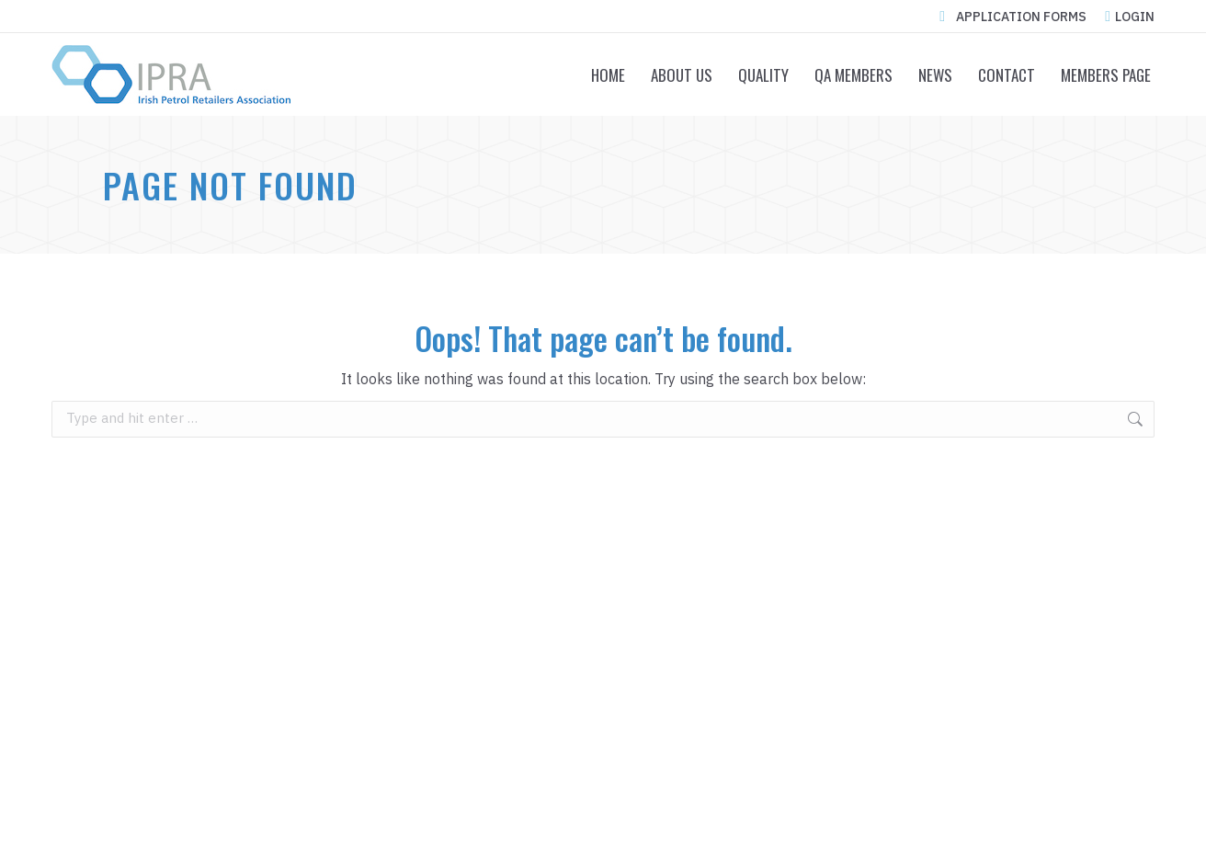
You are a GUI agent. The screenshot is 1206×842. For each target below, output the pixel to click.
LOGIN (1130, 16)
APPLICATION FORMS (1010, 16)
